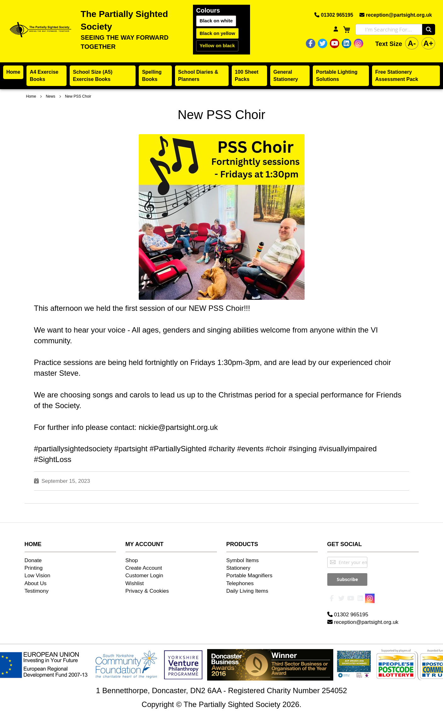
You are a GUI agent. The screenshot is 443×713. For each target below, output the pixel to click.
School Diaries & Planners (198, 75)
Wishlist (134, 583)
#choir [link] (276, 448)
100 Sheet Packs (247, 75)
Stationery (238, 568)
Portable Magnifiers (249, 576)
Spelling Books (151, 75)
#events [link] (250, 448)
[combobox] (388, 29)
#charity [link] (221, 448)
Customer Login (144, 576)
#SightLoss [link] (53, 459)
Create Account (143, 568)
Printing (34, 568)
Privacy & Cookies (147, 591)
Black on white (216, 20)
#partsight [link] (130, 448)
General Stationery (285, 75)
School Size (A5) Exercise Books (92, 75)
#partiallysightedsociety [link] (73, 448)
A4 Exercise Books (44, 75)
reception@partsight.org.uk (395, 15)
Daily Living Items (247, 591)
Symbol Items (242, 560)
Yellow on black (217, 45)
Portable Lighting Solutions (337, 75)
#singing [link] (303, 448)
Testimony (37, 591)
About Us (36, 583)
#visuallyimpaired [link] (348, 448)
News (51, 96)
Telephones (240, 583)
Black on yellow (217, 33)
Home (13, 72)
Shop (131, 560)
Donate (33, 560)
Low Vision (37, 576)
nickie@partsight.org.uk (178, 427)
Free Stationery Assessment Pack (396, 75)
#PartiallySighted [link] (177, 448)
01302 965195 (333, 15)
